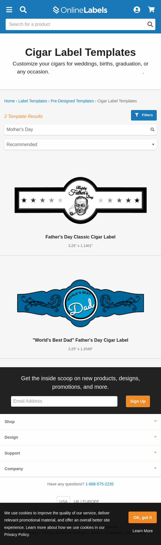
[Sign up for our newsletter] (64, 401)
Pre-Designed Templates (72, 101)
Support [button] (12, 453)
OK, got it (143, 517)
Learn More (142, 531)
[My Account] (137, 10)
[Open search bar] (23, 10)
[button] (9, 10)
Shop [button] (10, 421)
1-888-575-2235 (99, 484)
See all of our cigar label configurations (96, 72)
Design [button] (11, 437)
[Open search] (150, 24)
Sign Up (137, 401)
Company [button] (14, 468)
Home (9, 101)
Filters (144, 115)
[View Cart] (151, 10)
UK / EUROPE (86, 501)
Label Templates (32, 101)
